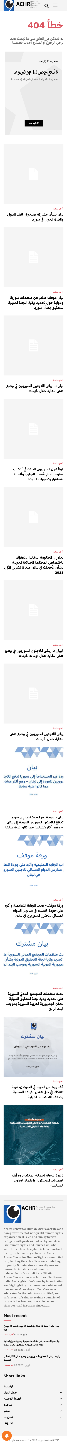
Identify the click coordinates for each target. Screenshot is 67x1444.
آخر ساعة (58, 209)
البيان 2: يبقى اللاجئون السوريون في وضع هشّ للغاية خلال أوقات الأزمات (33, 653)
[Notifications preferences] (7, 1436)
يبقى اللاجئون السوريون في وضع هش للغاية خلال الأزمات (36, 736)
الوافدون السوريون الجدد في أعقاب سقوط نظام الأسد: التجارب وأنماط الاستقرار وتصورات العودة (38, 474)
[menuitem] (33, 1423)
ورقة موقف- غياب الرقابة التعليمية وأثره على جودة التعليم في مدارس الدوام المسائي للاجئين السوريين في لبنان (34, 910)
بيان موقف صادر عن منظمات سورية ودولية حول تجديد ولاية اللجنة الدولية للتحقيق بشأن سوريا (35, 302)
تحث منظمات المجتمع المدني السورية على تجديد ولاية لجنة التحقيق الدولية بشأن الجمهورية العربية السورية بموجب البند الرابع (34, 1001)
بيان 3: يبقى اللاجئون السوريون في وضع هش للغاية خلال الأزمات (34, 388)
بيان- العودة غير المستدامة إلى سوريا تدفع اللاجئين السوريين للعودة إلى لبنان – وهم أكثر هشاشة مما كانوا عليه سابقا (34, 822)
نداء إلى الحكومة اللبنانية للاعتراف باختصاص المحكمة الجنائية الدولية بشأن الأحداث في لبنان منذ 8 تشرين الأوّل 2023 (33, 565)
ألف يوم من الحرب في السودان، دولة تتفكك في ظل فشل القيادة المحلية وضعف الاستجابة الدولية (37, 1092)
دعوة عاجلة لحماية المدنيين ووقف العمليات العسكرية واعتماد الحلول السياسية (37, 1180)
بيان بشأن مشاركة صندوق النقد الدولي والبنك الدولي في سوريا (35, 217)
